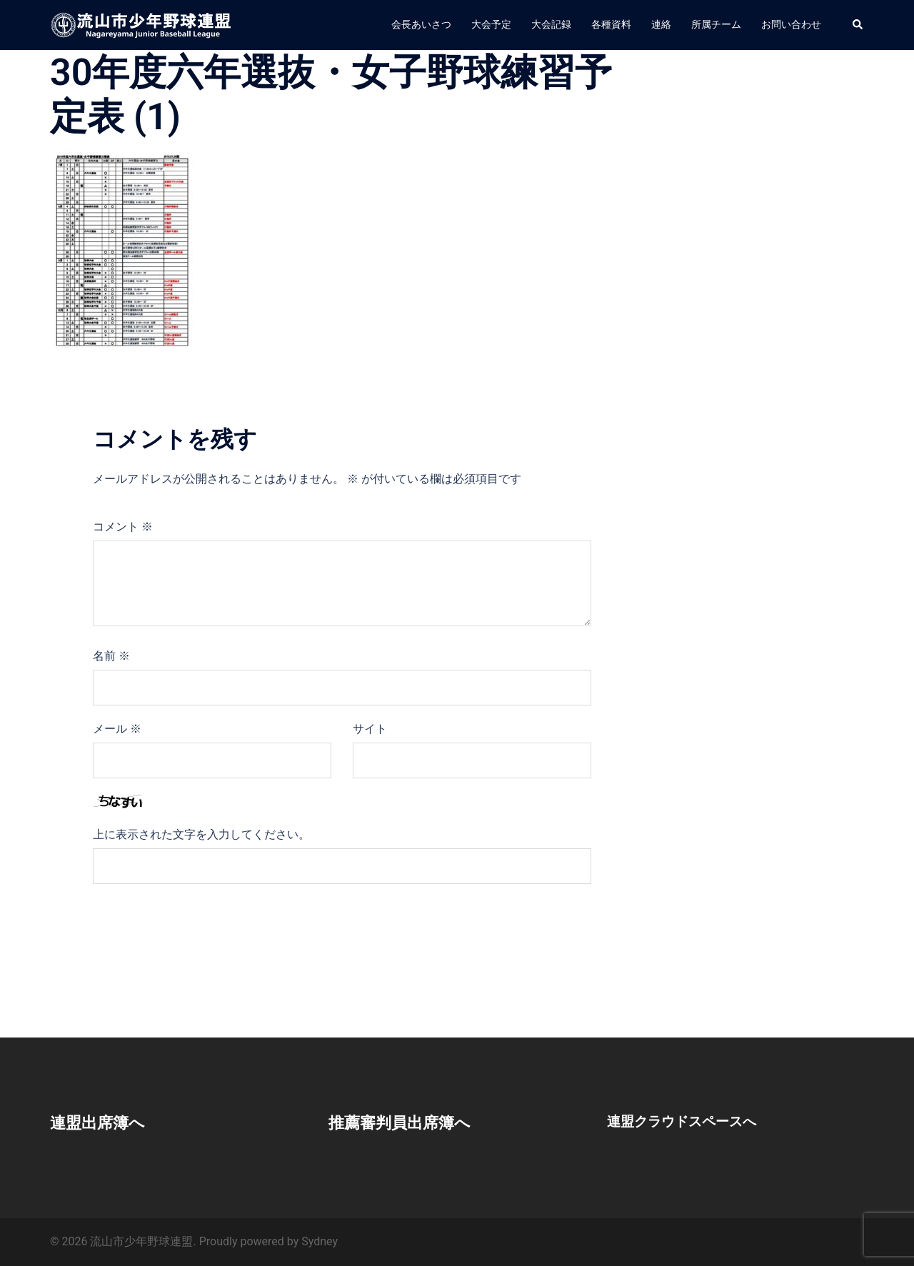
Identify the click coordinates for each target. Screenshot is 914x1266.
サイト (370, 728)
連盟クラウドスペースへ (685, 1121)
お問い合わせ (791, 24)
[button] (858, 25)
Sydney (319, 1241)
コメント (123, 526)
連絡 (661, 24)
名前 (111, 656)
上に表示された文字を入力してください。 (201, 834)
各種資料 (611, 24)
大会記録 (551, 24)
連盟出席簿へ (102, 1122)
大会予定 (491, 24)
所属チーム (716, 24)
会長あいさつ (421, 24)
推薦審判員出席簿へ (405, 1122)
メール (117, 728)
